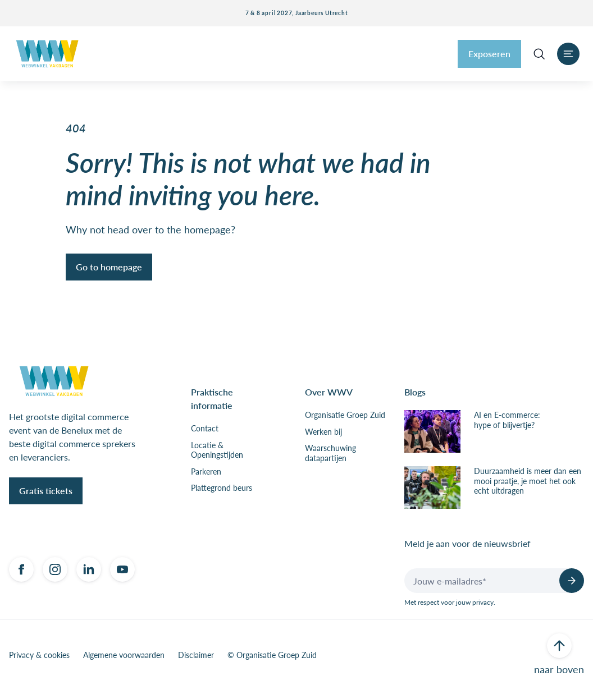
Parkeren (206, 472)
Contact (204, 429)
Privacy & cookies (39, 655)
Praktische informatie (212, 398)
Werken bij (323, 432)
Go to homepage (109, 266)
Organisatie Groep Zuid (345, 415)
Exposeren (489, 53)
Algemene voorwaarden (124, 655)
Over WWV (329, 391)
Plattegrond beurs (221, 488)
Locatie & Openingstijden (217, 450)
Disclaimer (196, 655)
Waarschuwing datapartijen (330, 453)
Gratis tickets (45, 490)
